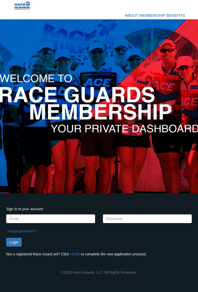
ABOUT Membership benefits (155, 15)
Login (14, 242)
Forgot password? (21, 231)
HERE (75, 254)
